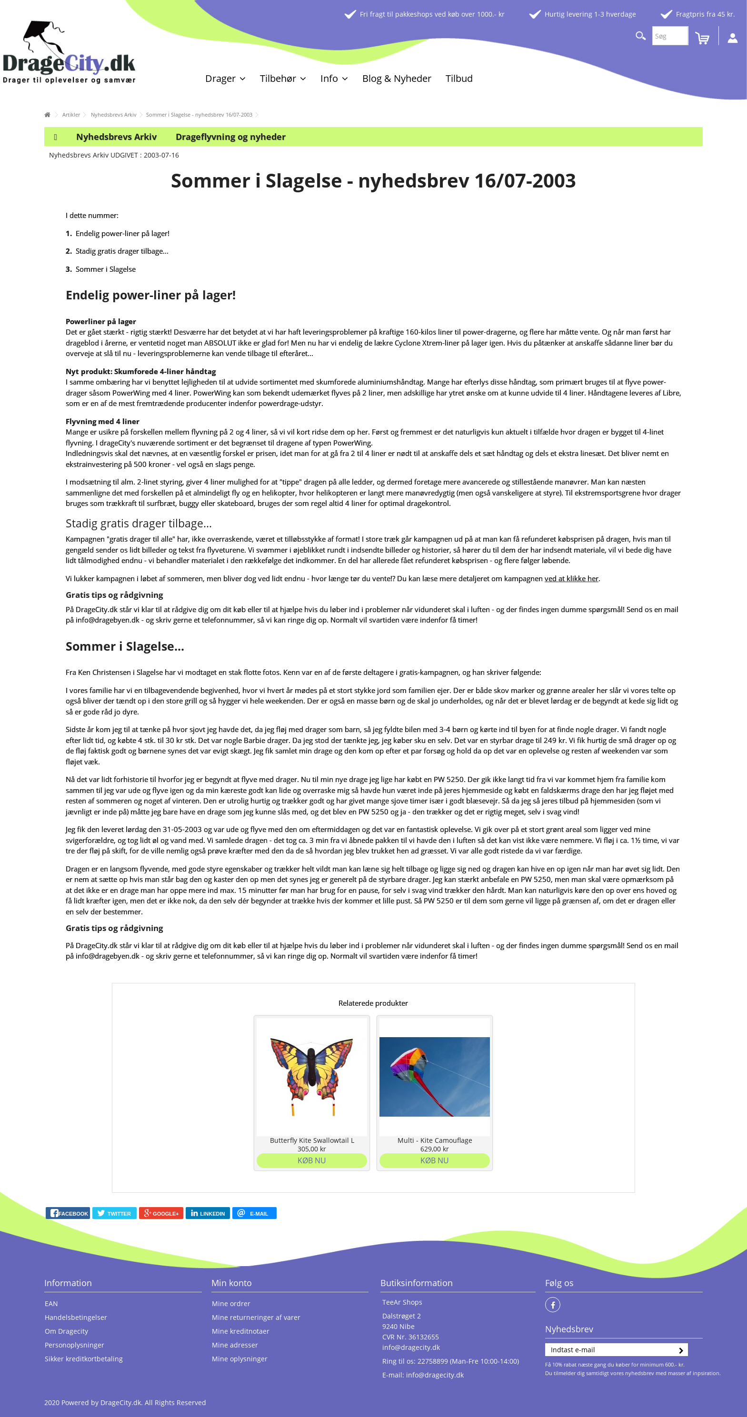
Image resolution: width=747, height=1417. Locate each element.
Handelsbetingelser (76, 1317)
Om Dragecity (66, 1331)
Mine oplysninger (240, 1359)
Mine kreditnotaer (240, 1331)
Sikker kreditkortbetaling (84, 1359)
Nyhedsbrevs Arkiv (114, 114)
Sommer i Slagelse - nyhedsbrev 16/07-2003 (199, 114)
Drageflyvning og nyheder (231, 136)
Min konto (231, 1282)
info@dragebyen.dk (107, 619)
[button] (225, 78)
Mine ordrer (231, 1303)
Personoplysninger (74, 1345)
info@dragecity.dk (411, 1347)
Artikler (71, 114)
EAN (51, 1303)
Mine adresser (235, 1345)
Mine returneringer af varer (256, 1317)
